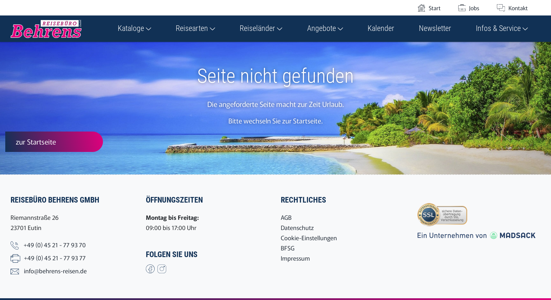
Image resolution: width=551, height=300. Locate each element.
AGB (286, 217)
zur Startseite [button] (36, 141)
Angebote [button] (325, 28)
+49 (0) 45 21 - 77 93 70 (55, 244)
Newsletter (435, 28)
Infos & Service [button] (502, 28)
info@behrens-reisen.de (55, 270)
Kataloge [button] (134, 28)
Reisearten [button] (195, 28)
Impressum (295, 258)
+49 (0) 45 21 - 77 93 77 (55, 257)
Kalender (381, 28)
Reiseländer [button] (261, 28)
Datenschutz (297, 227)
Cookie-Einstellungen (309, 237)
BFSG (287, 247)
